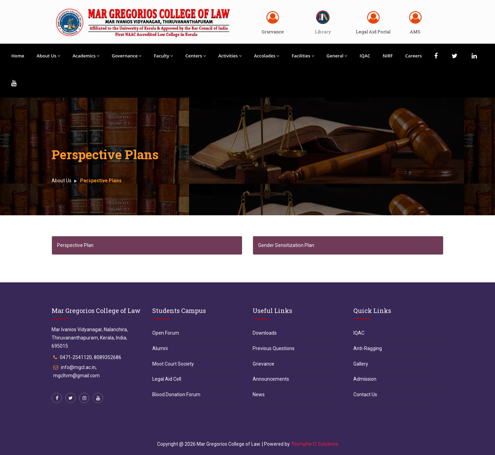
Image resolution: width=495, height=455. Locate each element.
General (337, 56)
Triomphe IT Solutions (314, 444)
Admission (364, 379)
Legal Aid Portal (373, 32)
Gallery (360, 364)
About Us (48, 56)
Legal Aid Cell (166, 379)
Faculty (163, 56)
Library (323, 32)
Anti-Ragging (367, 348)
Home (17, 56)
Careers (413, 56)
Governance (126, 56)
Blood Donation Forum (176, 394)
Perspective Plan (75, 245)
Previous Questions (274, 348)
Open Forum (165, 333)
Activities (230, 56)
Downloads (265, 333)
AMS (415, 32)
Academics (86, 56)
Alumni (160, 348)
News (259, 394)
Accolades (266, 56)
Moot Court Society (173, 364)
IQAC (365, 56)
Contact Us (365, 394)
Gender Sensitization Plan (286, 245)
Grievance (273, 32)
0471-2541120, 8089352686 (90, 357)
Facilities (303, 56)
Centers (195, 56)
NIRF (388, 56)
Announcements (271, 379)
